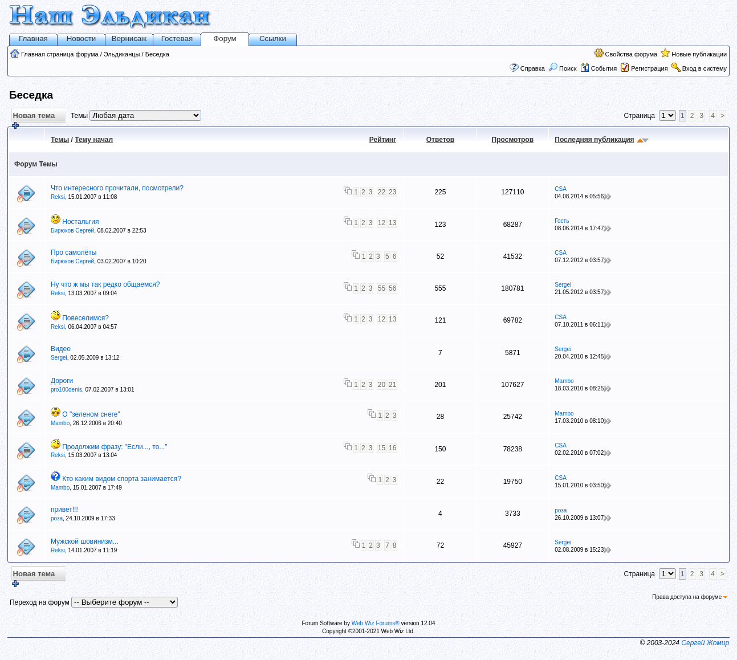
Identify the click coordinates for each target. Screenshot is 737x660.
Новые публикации (699, 54)
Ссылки (272, 38)
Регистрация (649, 68)
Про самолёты (73, 252)
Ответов (440, 140)
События (598, 68)
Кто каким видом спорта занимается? (121, 479)
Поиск (562, 68)
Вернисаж (129, 38)
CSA (561, 189)
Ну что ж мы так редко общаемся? (105, 284)
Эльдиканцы (122, 54)
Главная (33, 38)
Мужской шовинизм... (85, 541)
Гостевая (177, 38)
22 (381, 192)
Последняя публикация (594, 140)
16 (392, 448)
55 (381, 288)
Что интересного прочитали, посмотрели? (117, 188)
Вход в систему (704, 68)
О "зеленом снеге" (91, 414)
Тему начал (94, 140)
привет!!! (64, 510)
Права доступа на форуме (689, 597)
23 (392, 192)
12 (381, 223)
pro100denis (66, 389)
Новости (81, 38)
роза (57, 518)
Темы (60, 140)
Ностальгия (80, 222)
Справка (532, 68)
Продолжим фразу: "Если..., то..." (114, 447)
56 (392, 288)
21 (392, 385)
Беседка (157, 54)
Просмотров (513, 140)
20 (381, 385)
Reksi (58, 197)
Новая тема (33, 117)
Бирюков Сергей (72, 230)
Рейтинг (382, 140)
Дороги (62, 381)
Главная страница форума (60, 54)
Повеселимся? (85, 318)
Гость (562, 221)
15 (381, 448)
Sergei (563, 285)
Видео (61, 349)
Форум (225, 38)
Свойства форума (631, 54)
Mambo (564, 381)
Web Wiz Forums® (376, 623)
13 (392, 223)
